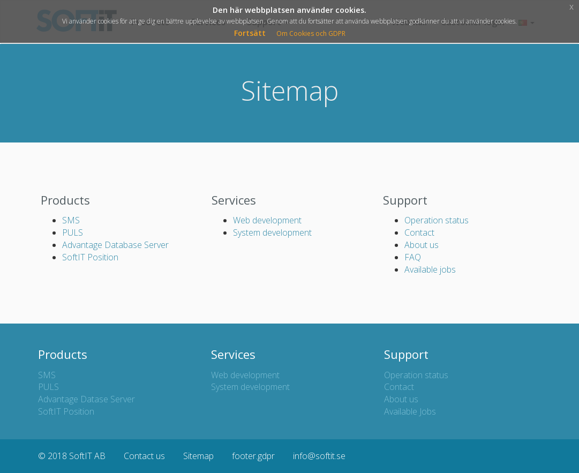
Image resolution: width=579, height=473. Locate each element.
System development (272, 232)
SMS (71, 220)
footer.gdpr (253, 456)
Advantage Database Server (115, 245)
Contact (419, 232)
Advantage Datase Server (86, 399)
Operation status (436, 220)
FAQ (412, 257)
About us (421, 245)
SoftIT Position (90, 257)
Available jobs (430, 269)
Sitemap (198, 456)
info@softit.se (319, 456)
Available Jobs (410, 411)
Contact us (144, 456)
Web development (267, 220)
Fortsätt (250, 33)
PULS (72, 232)
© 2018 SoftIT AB (72, 456)
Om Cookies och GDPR (310, 33)
